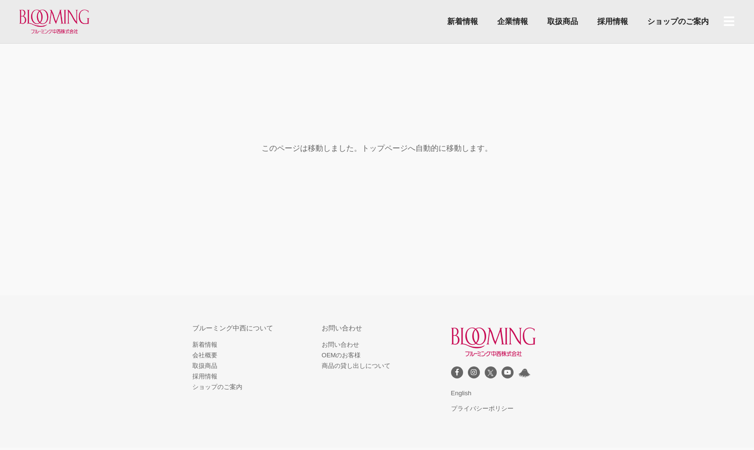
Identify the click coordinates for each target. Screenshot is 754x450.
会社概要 (204, 355)
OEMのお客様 (341, 355)
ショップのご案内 (678, 21)
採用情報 (612, 21)
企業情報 (512, 21)
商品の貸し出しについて (356, 365)
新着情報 (462, 21)
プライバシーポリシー (482, 408)
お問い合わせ (340, 344)
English (461, 393)
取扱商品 (562, 21)
